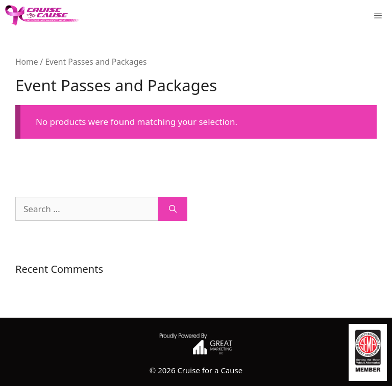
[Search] (172, 209)
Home (26, 61)
